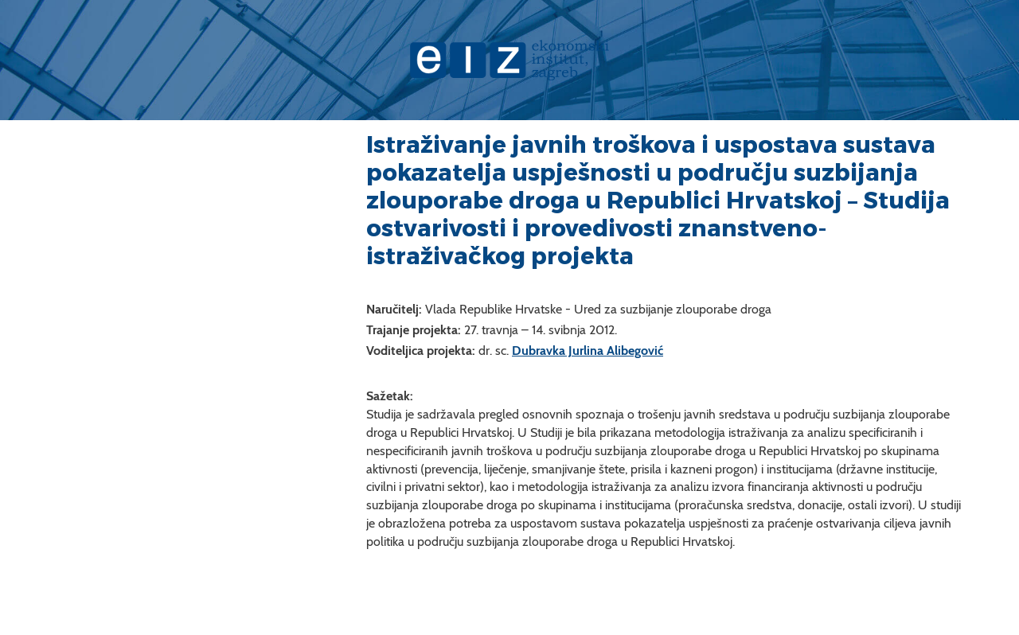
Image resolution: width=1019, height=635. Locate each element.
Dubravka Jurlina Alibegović (587, 350)
